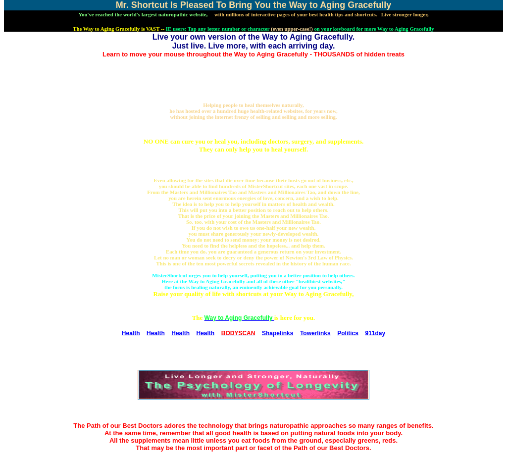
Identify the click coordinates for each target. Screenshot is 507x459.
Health (131, 333)
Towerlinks (315, 333)
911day (375, 333)
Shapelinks (277, 333)
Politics (347, 333)
